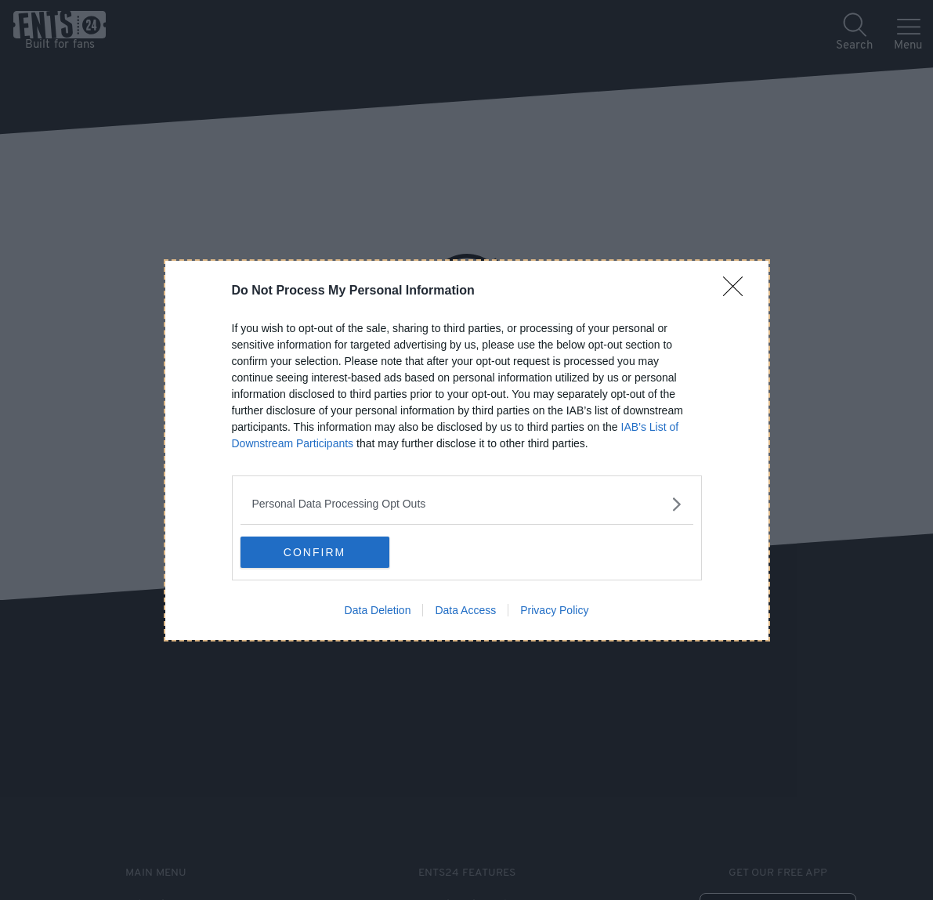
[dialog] (466, 450)
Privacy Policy (554, 610)
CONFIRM (314, 552)
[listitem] (467, 504)
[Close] (738, 291)
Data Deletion (378, 610)
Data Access (465, 610)
